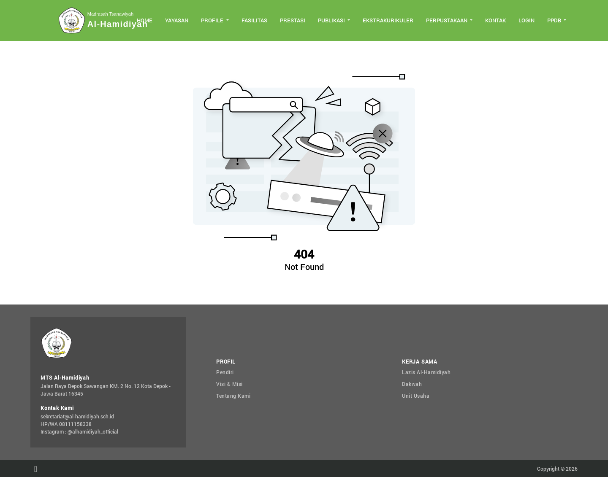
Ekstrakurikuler (388, 20)
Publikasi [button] (332, 20)
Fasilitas (254, 20)
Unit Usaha (415, 395)
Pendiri (225, 372)
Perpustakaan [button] (447, 20)
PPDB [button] (554, 20)
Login (526, 20)
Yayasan (176, 20)
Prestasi (292, 20)
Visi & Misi (229, 383)
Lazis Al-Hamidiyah (426, 372)
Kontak (495, 20)
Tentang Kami (233, 395)
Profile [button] (213, 20)
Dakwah (412, 383)
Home (144, 20)
